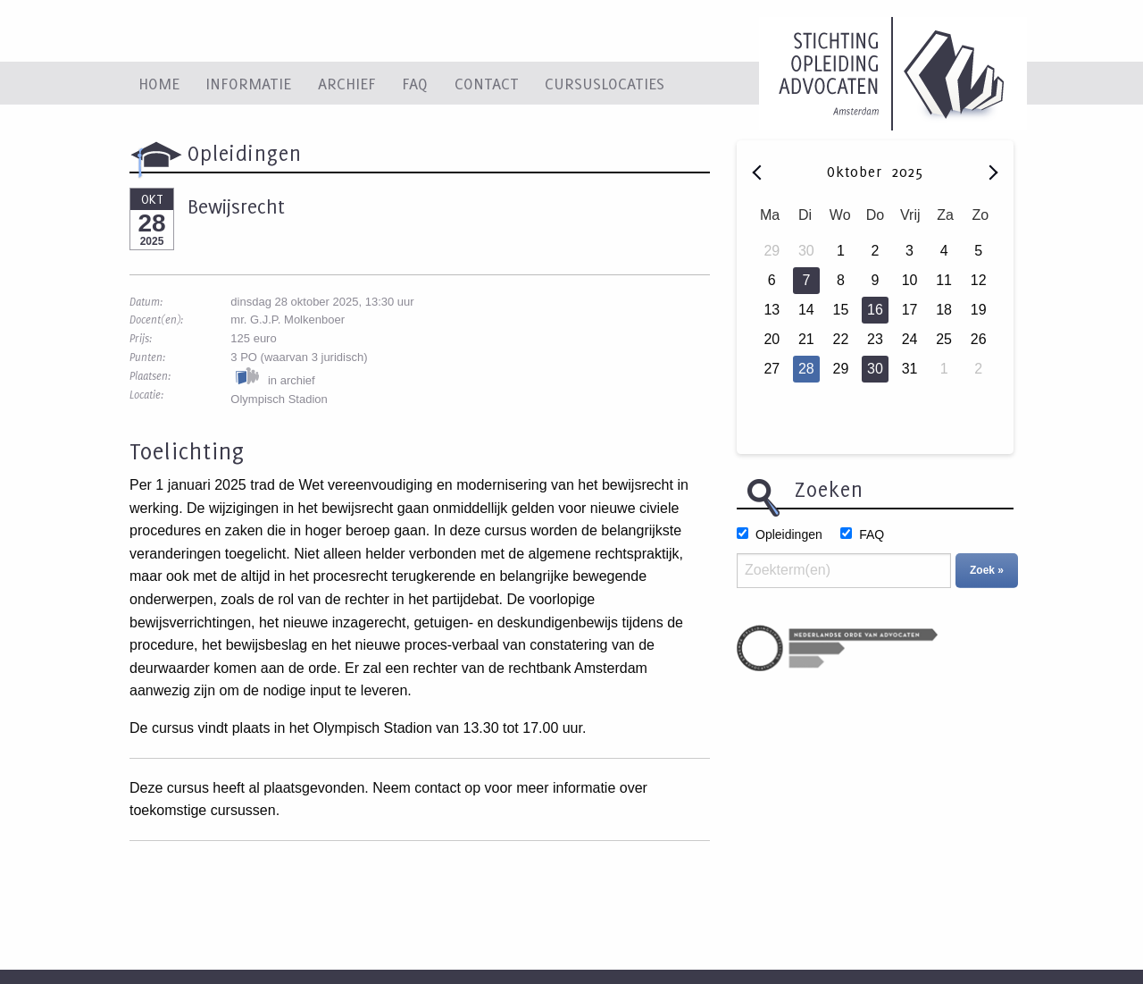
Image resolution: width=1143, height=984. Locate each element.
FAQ (415, 83)
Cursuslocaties (604, 83)
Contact (487, 83)
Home (158, 83)
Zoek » (987, 570)
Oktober (857, 172)
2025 (907, 172)
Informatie (248, 83)
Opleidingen (788, 534)
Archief (347, 83)
